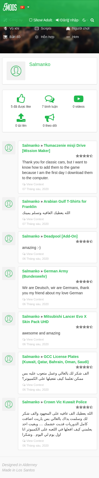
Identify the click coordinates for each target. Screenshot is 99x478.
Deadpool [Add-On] (61, 236)
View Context (33, 184)
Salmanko (39, 64)
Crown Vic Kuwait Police (65, 402)
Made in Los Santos (18, 470)
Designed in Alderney (19, 465)
